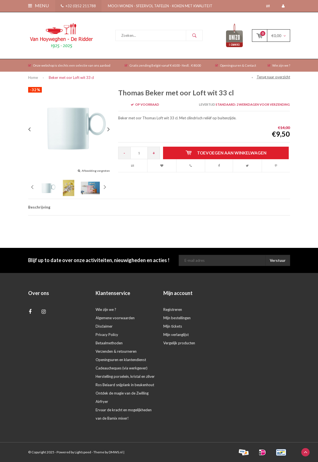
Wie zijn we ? (279, 65)
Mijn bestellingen (177, 318)
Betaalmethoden (109, 343)
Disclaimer (104, 326)
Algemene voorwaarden (115, 318)
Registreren (172, 309)
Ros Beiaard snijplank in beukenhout (125, 385)
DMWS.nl (116, 452)
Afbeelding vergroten (96, 170)
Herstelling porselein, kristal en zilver (125, 376)
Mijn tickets (172, 326)
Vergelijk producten (179, 343)
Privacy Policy (107, 334)
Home (33, 77)
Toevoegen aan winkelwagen (226, 152)
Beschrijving (39, 207)
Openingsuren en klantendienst (121, 359)
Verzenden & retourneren (116, 351)
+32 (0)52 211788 (78, 6)
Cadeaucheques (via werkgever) (121, 368)
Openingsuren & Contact (235, 65)
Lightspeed (83, 452)
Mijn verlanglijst (176, 334)
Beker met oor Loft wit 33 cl (71, 77)
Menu (38, 5)
